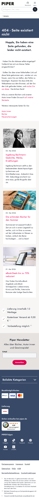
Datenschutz (6, 468)
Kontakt (27, 464)
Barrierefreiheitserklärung (10, 473)
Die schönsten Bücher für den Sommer (18, 218)
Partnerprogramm (8, 464)
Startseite (6, 16)
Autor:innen (6, 111)
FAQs (14, 468)
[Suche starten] (35, 9)
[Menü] (19, 423)
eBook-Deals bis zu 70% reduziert (17, 274)
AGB (19, 468)
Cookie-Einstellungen (28, 473)
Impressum (19, 464)
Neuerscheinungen (9, 116)
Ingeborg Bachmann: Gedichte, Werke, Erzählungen (16, 157)
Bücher (4, 114)
